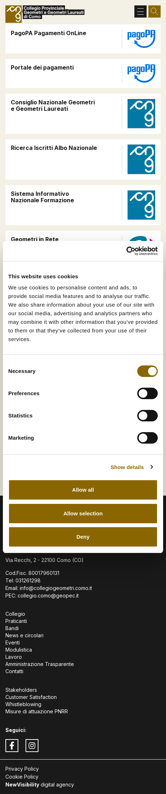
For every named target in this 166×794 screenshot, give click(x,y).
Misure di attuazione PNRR (36, 711)
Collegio (15, 614)
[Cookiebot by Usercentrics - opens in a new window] (126, 251)
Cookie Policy (21, 777)
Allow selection (82, 513)
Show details (127, 467)
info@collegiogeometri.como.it (56, 588)
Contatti (14, 671)
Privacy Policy (22, 769)
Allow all (83, 490)
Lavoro (13, 657)
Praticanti (16, 621)
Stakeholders (21, 690)
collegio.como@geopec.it (48, 595)
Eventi (12, 642)
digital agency (39, 784)
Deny (83, 537)
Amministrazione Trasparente (39, 664)
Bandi (12, 628)
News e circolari (24, 635)
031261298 (28, 580)
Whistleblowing (23, 704)
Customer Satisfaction (31, 697)
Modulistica (18, 650)
